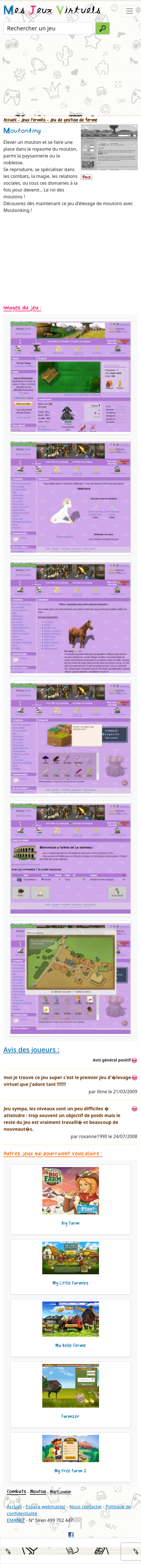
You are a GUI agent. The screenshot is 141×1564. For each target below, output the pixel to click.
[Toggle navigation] (130, 11)
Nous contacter (85, 1507)
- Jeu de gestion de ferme (71, 120)
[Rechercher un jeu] (48, 28)
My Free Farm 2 (70, 1471)
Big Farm (70, 1223)
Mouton (38, 1491)
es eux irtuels (52, 10)
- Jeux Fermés (30, 120)
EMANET (16, 1520)
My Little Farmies (70, 1283)
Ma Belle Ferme (70, 1345)
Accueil (9, 120)
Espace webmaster (46, 1507)
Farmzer (70, 1416)
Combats (16, 1491)
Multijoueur (60, 1491)
